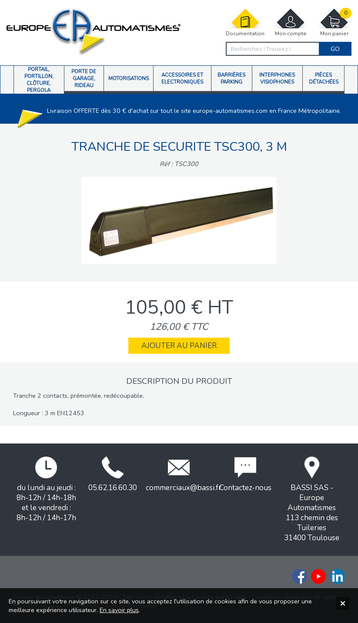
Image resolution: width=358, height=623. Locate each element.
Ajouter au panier (179, 346)
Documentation (245, 22)
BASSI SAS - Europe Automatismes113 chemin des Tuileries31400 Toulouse (311, 500)
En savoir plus (119, 610)
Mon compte (290, 22)
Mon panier (334, 22)
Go (335, 48)
